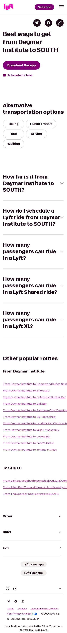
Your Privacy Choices (22, 613)
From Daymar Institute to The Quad (26, 390)
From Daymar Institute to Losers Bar (26, 436)
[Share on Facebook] (48, 23)
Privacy (22, 608)
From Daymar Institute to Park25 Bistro (28, 443)
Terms (10, 608)
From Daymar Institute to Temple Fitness (30, 449)
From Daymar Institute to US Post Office (29, 417)
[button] (61, 7)
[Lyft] (8, 7)
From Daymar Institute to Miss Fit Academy (31, 430)
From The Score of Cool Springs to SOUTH (31, 494)
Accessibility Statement (45, 608)
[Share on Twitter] (37, 23)
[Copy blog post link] (60, 23)
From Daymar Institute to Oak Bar (25, 403)
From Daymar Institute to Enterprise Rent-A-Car (34, 397)
